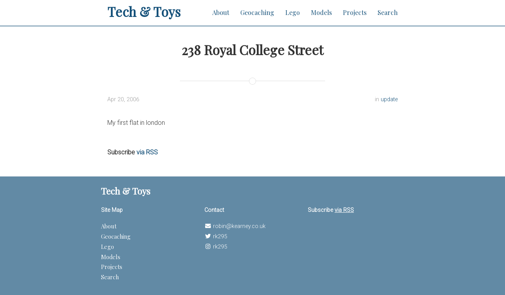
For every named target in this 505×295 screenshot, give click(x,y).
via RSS (147, 152)
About (220, 12)
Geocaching (257, 12)
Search (388, 12)
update (389, 99)
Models (321, 12)
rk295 (220, 236)
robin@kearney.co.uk (239, 226)
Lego (292, 12)
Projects (355, 12)
